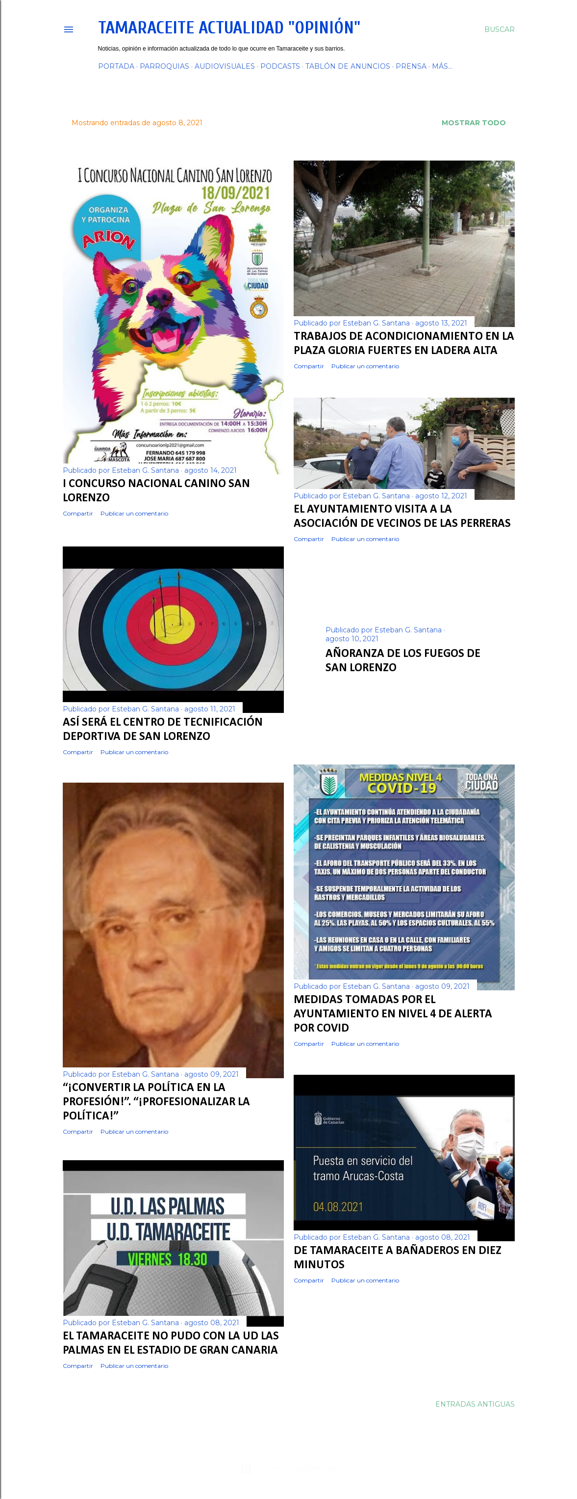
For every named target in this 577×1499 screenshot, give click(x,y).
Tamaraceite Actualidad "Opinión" (229, 28)
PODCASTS (280, 66)
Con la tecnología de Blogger (288, 1468)
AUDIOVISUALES (225, 66)
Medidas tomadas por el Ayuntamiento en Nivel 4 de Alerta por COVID (393, 1013)
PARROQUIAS (164, 66)
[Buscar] (499, 29)
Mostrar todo (474, 122)
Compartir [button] (78, 513)
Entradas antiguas (475, 1408)
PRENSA (411, 66)
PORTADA (116, 66)
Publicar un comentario (134, 513)
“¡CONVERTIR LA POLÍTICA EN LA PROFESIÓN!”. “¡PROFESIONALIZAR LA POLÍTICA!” (156, 1102)
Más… (442, 66)
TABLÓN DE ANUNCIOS (347, 66)
